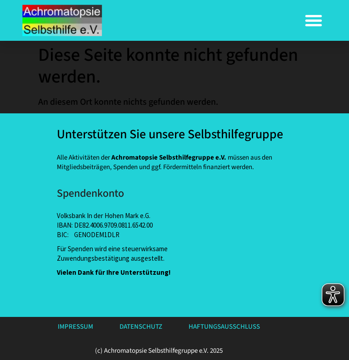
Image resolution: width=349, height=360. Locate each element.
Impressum (75, 326)
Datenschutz (141, 326)
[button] (313, 20)
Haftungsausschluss (224, 326)
